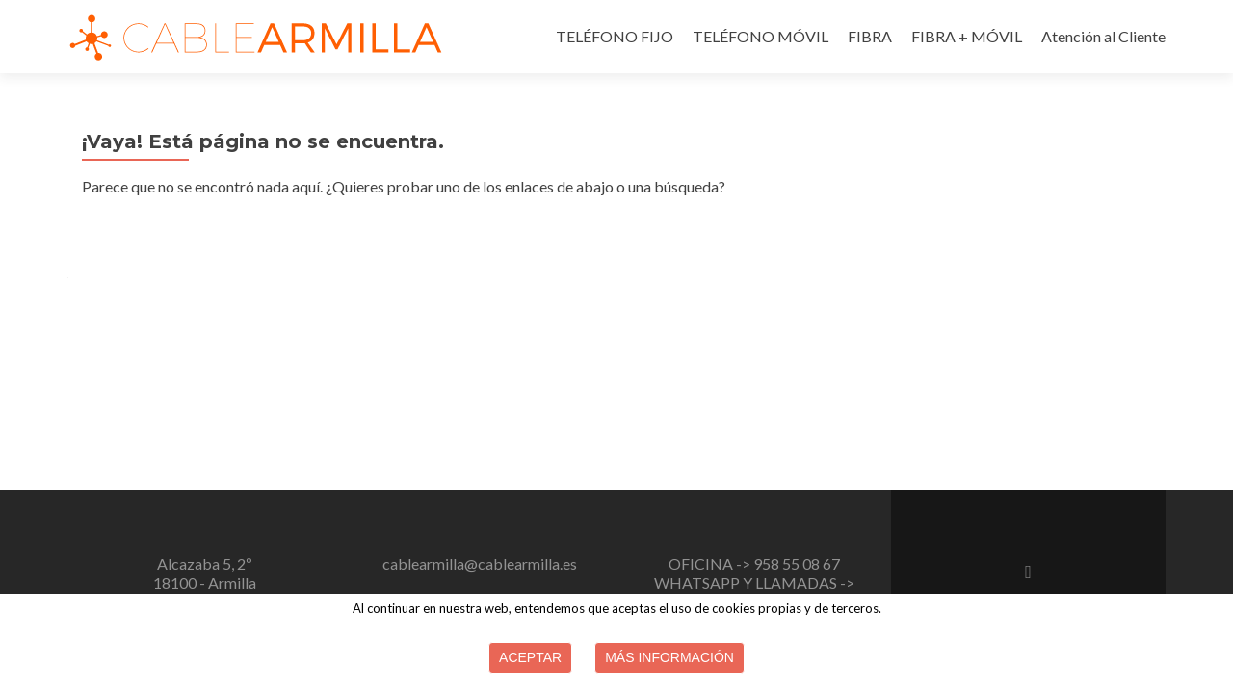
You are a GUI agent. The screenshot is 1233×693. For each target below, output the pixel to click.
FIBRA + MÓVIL (966, 36)
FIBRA (870, 36)
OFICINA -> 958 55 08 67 (754, 563)
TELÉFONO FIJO (614, 36)
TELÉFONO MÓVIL (760, 36)
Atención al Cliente (1103, 36)
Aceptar (530, 657)
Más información (669, 657)
